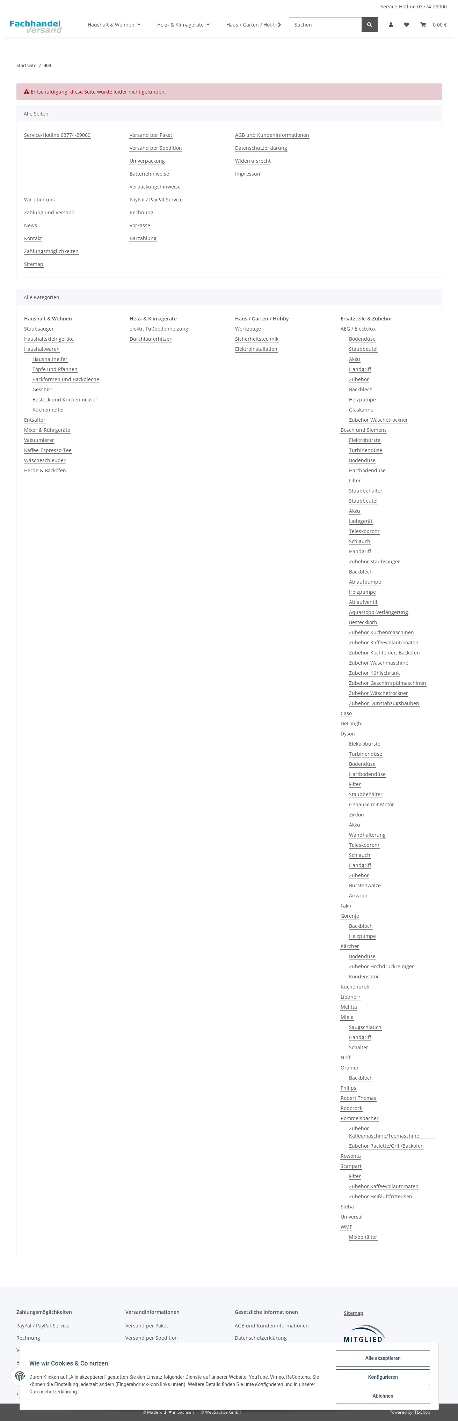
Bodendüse (362, 338)
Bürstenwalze (365, 885)
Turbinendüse (365, 450)
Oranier (350, 1067)
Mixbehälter (363, 1237)
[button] (391, 25)
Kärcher (350, 946)
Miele (347, 1017)
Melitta (349, 1007)
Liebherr (351, 996)
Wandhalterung (367, 834)
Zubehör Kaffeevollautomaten (384, 642)
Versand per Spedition (156, 148)
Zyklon (356, 814)
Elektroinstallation (256, 349)
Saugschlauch (365, 1027)
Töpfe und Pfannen (55, 369)
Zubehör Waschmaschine (378, 662)
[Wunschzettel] (407, 25)
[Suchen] (325, 24)
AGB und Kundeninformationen (272, 135)
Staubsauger (39, 328)
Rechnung (141, 212)
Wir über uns (39, 199)
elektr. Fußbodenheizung (159, 328)
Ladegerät (360, 521)
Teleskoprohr (364, 531)
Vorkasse (140, 225)
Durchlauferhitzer (151, 338)
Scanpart (351, 1166)
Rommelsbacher (360, 1118)
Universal (352, 1216)
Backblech (361, 389)
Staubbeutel (363, 349)
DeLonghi (352, 723)
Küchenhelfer (48, 409)
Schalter (358, 1047)
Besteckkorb (363, 622)
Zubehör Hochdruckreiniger (381, 966)
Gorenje (350, 915)
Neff (345, 1057)
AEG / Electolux (358, 328)
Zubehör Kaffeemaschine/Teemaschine (384, 1132)
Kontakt (33, 238)
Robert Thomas (358, 1098)
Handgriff (360, 369)
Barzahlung (143, 238)
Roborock (351, 1108)
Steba (347, 1206)
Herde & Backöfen (45, 470)
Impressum (248, 173)
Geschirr (42, 389)
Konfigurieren (381, 1378)
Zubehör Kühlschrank (374, 672)
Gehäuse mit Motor (371, 804)
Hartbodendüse (367, 470)
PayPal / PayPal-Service (156, 199)
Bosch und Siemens (364, 430)
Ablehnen (381, 1396)
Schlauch (359, 541)
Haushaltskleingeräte (49, 338)
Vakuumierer (39, 440)
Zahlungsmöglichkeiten (51, 251)
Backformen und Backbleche (65, 379)
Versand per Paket (151, 135)
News (30, 225)
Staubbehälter (366, 490)
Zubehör (359, 379)
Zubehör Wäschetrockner (378, 419)
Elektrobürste (364, 440)
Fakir (346, 905)
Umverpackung (147, 160)
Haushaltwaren (42, 349)
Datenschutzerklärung (261, 148)
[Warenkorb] (433, 25)
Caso (346, 713)
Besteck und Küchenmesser (64, 399)
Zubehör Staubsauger (374, 561)
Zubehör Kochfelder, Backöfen (384, 652)
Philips (348, 1088)
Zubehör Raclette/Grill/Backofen (386, 1145)
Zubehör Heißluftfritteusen (380, 1196)
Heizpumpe (362, 399)
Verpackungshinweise (155, 186)
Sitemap (33, 264)
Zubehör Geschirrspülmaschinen (387, 683)
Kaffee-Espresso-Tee (48, 450)
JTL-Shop (421, 1412)
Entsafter (34, 419)
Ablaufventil (363, 602)
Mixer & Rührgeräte (47, 430)
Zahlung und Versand (49, 212)
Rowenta (351, 1156)
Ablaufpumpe (365, 581)
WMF (346, 1226)
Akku (354, 359)
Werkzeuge (248, 328)
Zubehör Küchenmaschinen (381, 632)
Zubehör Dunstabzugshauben (384, 703)
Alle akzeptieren (381, 1360)
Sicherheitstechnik (256, 338)
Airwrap (358, 895)
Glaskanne (361, 409)
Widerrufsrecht (253, 160)
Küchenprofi (355, 986)
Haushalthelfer (49, 359)
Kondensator (364, 976)
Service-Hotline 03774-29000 (413, 6)
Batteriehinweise (149, 173)
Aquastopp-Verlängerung (378, 612)
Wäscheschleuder (45, 460)
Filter (355, 480)
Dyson (348, 733)
